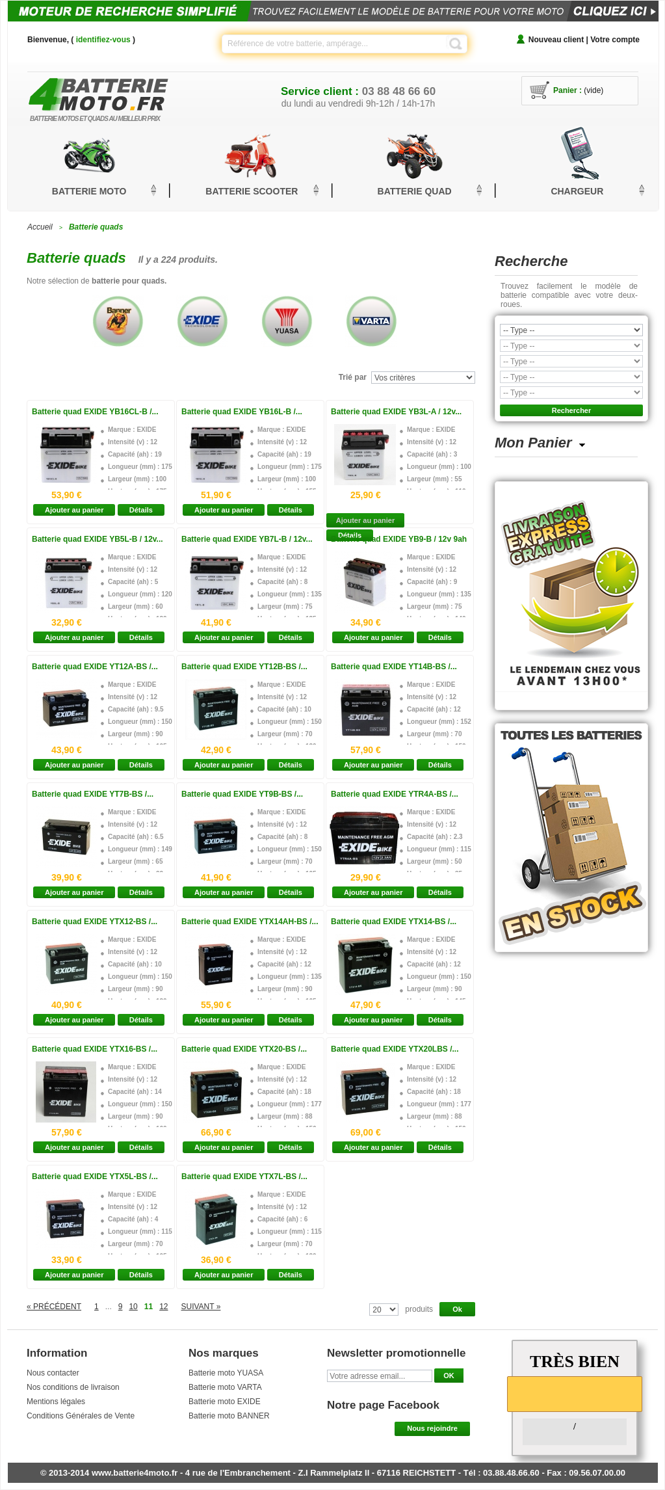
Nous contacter (53, 1372)
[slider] (575, 1393)
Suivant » (201, 1306)
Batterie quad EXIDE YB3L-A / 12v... (396, 411)
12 (163, 1306)
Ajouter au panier (74, 510)
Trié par (353, 377)
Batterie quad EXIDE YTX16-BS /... (94, 1049)
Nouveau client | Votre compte (584, 39)
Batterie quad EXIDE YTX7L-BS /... (244, 1176)
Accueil (40, 227)
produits (419, 1309)
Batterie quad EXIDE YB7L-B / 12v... (247, 539)
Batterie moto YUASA (226, 1372)
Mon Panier (533, 442)
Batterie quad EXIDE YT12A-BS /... (95, 666)
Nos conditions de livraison (73, 1387)
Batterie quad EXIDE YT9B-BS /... (242, 794)
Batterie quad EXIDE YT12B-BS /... (244, 666)
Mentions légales (56, 1401)
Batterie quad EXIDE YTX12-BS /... (94, 921)
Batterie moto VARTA (225, 1387)
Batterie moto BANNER (229, 1415)
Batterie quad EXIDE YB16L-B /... (241, 411)
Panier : (567, 90)
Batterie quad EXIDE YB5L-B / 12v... (97, 539)
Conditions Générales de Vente (81, 1415)
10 (133, 1306)
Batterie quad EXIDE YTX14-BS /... (393, 921)
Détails (141, 510)
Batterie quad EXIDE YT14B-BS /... (394, 666)
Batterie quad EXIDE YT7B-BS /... (92, 794)
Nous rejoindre (432, 1428)
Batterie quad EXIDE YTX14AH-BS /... (250, 921)
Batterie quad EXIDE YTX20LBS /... (395, 1049)
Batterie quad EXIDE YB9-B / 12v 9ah (399, 539)
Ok (457, 1309)
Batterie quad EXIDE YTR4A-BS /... (394, 794)
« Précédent (54, 1306)
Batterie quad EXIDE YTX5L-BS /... (95, 1176)
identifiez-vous (103, 39)
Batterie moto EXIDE (225, 1401)
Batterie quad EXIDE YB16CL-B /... (95, 411)
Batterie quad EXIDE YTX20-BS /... (244, 1049)
